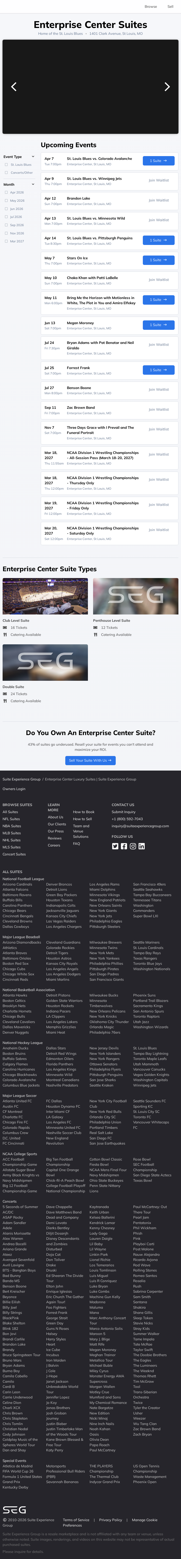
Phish (137, 1233)
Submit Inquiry (124, 812)
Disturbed (54, 1249)
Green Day (54, 1323)
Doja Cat (53, 1254)
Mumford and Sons (105, 1397)
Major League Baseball (21, 937)
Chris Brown (13, 1413)
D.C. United (11, 1138)
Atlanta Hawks (15, 995)
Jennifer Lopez (58, 1397)
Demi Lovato (56, 1222)
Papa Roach (100, 1444)
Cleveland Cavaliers (19, 1021)
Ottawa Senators (103, 1064)
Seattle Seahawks (147, 889)
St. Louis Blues (71, 33)
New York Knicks (103, 1016)
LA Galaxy (54, 1116)
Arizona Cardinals (17, 884)
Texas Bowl (142, 1180)
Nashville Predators (62, 1085)
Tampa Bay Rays (147, 953)
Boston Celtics (14, 1000)
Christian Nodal (15, 1429)
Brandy (8, 1349)
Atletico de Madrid (18, 1466)
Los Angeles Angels (62, 968)
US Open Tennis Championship (146, 1468)
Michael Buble (101, 1365)
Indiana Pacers (58, 1011)
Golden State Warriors (64, 1000)
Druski (51, 1270)
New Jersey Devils (104, 1048)
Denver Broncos (59, 884)
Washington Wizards (150, 1027)
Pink (136, 1238)
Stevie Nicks (143, 1323)
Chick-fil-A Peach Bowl (65, 1180)
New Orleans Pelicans (107, 1011)
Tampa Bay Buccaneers (152, 894)
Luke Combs (99, 1291)
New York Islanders (105, 1053)
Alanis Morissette (17, 1233)
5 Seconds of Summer (20, 1207)
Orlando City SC (103, 1116)
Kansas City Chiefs (61, 915)
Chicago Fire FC (15, 1122)
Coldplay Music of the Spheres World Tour (20, 1442)
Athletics (10, 947)
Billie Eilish (11, 1302)
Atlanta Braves (15, 953)
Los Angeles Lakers (62, 1021)
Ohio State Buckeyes (106, 1180)
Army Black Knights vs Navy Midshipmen (21, 1178)
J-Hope (52, 1376)
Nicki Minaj (99, 1418)
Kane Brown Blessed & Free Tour (64, 1442)
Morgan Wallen (102, 1386)
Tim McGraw (143, 1381)
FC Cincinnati (13, 1143)
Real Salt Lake (101, 1132)
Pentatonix (142, 1222)
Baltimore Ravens (17, 894)
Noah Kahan (100, 1429)
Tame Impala (143, 1339)
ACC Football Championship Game (20, 1162)
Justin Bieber (56, 1423)
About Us (55, 817)
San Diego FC (101, 1138)
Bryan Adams (14, 1365)
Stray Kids (141, 1328)
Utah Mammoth (146, 1064)
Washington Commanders (144, 908)
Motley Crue (99, 1392)
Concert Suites (14, 854)
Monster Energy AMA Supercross (107, 1379)
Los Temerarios (102, 1265)
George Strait (57, 1317)
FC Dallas (54, 1101)
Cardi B (9, 1386)
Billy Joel (10, 1307)
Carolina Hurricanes (19, 1069)
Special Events (14, 1460)
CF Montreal (12, 1111)
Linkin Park (99, 1254)
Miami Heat (55, 1032)
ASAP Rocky (13, 1217)
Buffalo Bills (12, 900)
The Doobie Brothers (150, 1355)
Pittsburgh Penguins (106, 1074)
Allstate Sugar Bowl (19, 1169)
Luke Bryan (99, 1286)
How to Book (84, 812)
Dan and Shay (14, 1450)
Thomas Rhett (144, 1376)
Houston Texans (59, 900)
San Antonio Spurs (148, 1011)
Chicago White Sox (18, 974)
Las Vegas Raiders (61, 921)
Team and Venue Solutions (81, 831)
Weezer (139, 1418)
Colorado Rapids (16, 1127)
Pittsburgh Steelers (105, 926)
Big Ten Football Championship (59, 1162)
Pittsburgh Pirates (104, 968)
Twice (138, 1402)
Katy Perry (54, 1450)
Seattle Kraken (101, 1085)
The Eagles (142, 1360)
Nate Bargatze (101, 1407)
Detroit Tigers (57, 953)
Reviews (55, 838)
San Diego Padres (104, 974)
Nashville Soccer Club (63, 1132)
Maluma (96, 1307)
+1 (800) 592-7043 (127, 819)
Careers (54, 845)
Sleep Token (143, 1317)
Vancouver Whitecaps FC (151, 1125)
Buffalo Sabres (15, 1058)
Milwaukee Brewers (106, 942)
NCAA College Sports (20, 1154)
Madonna (97, 1302)
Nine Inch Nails (102, 1423)
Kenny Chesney (102, 1228)
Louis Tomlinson (103, 1270)
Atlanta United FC (17, 1101)
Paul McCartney (102, 1450)
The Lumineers (145, 1365)
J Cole (50, 1370)
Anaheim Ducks (15, 1048)
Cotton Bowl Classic (106, 1159)
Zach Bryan (142, 1434)
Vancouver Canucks (149, 1069)
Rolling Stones (145, 1270)
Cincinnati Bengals (18, 915)
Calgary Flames (15, 1064)
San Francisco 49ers (149, 884)
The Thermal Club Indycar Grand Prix (105, 1479)
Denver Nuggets (16, 1032)
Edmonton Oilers (60, 1058)
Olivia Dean (99, 1439)
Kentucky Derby (15, 1487)
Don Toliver (55, 1259)
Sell (170, 6)
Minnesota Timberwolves (101, 1003)
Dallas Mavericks (16, 1027)
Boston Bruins (14, 1053)
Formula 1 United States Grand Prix (22, 1479)
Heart (50, 1344)
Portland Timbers (104, 1127)
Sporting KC (143, 1106)
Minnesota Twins (103, 947)
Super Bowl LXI (145, 915)
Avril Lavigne (13, 1265)
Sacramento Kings (148, 1006)
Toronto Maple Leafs (150, 1058)
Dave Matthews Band (64, 1212)
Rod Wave (141, 1265)
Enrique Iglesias (59, 1291)
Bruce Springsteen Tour (21, 1355)
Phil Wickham (144, 1228)
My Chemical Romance (108, 1402)
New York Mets (102, 953)
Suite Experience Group (22, 779)
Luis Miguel (99, 1275)
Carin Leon (11, 1392)
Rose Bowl (142, 1159)
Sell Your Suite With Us (90, 760)
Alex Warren (13, 1238)
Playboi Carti (143, 1243)
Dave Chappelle (59, 1207)
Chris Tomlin (13, 1423)
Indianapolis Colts (60, 905)
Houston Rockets (60, 1006)
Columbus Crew (15, 1132)
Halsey (51, 1333)
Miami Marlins (57, 979)
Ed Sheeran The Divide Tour (64, 1278)
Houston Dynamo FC (63, 1106)
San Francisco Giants (107, 979)
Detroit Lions (56, 889)
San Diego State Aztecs (152, 1175)
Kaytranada (99, 1207)
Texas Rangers (145, 958)
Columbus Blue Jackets (21, 1085)
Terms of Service (76, 1520)
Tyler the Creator (146, 1407)
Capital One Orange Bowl (62, 1172)
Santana (140, 1302)
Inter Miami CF (58, 1111)
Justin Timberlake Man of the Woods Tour (64, 1432)
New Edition (100, 1413)
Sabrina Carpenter (148, 1291)
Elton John (54, 1286)
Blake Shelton (14, 1323)
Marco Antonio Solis (106, 1328)
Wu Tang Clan (145, 1423)
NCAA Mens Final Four (108, 1169)
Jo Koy (51, 1402)
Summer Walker (146, 1333)
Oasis (94, 1434)
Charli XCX (11, 1407)
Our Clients (57, 824)
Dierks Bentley (58, 1228)
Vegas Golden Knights (151, 1074)
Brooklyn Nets (14, 1006)
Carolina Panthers (17, 905)
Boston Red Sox (16, 963)
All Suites (10, 812)
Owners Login (14, 789)
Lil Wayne (98, 1249)
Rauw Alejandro (146, 1254)
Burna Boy (11, 1370)
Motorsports (56, 1466)
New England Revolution (57, 1141)
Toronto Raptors (146, 1016)
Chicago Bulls (14, 1016)
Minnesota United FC (63, 1127)
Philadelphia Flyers (105, 1069)
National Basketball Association (29, 990)
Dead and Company (62, 1217)
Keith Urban (99, 1212)
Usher (138, 1413)
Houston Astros (58, 958)
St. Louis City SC (146, 1111)
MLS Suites (12, 847)
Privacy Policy (111, 1520)
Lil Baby (96, 1243)
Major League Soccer (20, 1095)
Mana (94, 1312)
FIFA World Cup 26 (18, 1471)
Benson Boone (14, 1286)
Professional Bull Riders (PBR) (65, 1474)
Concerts (9, 1201)
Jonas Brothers (58, 1407)
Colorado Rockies (60, 947)
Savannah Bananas (62, 1482)
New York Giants (103, 910)
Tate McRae (142, 1344)
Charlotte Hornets (17, 1011)
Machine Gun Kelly (105, 1296)
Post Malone (143, 1249)
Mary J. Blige (100, 1339)
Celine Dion (12, 1402)
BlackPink (11, 1317)
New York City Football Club (108, 1104)
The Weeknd (143, 1370)
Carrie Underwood (18, 1397)
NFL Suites (11, 819)
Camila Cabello (15, 1376)
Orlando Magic (102, 1027)
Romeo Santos (145, 1275)
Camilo (8, 1381)
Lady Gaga (98, 1233)
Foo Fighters (56, 1307)
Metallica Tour (101, 1360)
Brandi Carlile (14, 1339)
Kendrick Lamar (102, 1222)
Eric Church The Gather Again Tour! (65, 1299)
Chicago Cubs (14, 968)
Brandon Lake (14, 1344)
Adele (7, 1228)
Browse (151, 6)
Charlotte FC (13, 1116)
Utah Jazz (141, 1021)
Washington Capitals (150, 1080)
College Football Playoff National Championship (65, 1188)
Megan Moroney (103, 1349)
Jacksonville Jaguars (62, 910)
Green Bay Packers (61, 894)
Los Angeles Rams (104, 884)
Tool (136, 1386)
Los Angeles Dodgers (63, 974)
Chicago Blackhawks (20, 1074)
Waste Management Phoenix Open (149, 1479)
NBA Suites (12, 826)
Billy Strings (12, 1312)
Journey (52, 1418)
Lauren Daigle (101, 1238)
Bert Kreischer (14, 1291)
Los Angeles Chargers (64, 926)
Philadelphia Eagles (106, 921)
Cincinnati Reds (15, 979)
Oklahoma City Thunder (109, 1021)
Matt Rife (97, 1344)
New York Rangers (104, 1058)
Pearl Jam (141, 1217)
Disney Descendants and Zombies (62, 1241)
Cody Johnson (14, 1434)
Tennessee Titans (147, 900)
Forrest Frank (56, 1312)
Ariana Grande (15, 1249)
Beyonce (9, 1296)
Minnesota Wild (59, 1074)
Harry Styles (56, 1339)
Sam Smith (142, 1296)
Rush (137, 1286)
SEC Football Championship (145, 1167)
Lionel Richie (100, 1259)
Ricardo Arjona (145, 1259)
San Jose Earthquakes (107, 1143)
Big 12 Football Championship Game (20, 1188)
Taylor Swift (143, 1349)
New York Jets (101, 915)
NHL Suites (12, 840)
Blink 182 (10, 1328)
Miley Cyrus (99, 1370)
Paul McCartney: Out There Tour (150, 1209)
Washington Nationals (151, 968)
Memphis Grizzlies (61, 1027)
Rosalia (139, 1281)
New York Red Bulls (105, 1111)
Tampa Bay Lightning (150, 1053)
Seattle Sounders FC (149, 1101)
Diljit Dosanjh (57, 1233)
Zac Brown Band (146, 1429)
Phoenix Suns (144, 995)
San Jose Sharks (103, 1080)
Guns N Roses (57, 1328)
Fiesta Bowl (99, 1164)
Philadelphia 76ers (105, 1032)
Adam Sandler (14, 1222)
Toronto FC (142, 1116)
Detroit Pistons (58, 995)
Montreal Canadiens (62, 1080)
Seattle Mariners (146, 942)
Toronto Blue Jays (147, 963)
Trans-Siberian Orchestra (145, 1394)
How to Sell (82, 819)
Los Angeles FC (58, 1122)
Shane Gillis (142, 1312)
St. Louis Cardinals (148, 947)
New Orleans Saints (106, 905)
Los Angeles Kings (61, 1069)
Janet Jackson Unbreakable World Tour (62, 1386)
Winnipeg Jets (144, 1085)
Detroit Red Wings (61, 1053)
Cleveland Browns (17, 921)
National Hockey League (23, 1042)
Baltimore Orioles (17, 958)
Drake (51, 1265)
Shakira (139, 1307)
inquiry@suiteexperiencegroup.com (140, 826)
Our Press (56, 831)
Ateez (7, 1254)
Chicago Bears (14, 910)
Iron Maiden (56, 1360)
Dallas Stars (56, 1048)
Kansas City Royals (62, 963)
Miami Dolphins (102, 889)
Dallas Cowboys (16, 926)
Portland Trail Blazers (150, 1000)
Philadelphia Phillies (106, 963)
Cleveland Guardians (63, 942)
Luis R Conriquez (103, 1281)
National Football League (23, 879)
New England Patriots (107, 900)
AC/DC (8, 1212)
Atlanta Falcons (15, 889)
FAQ (76, 843)
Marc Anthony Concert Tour (108, 1320)
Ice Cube (53, 1349)
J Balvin (52, 1365)
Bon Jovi (9, 1333)
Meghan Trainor (102, 1355)
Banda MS (11, 1281)
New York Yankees (104, 958)
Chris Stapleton (15, 1418)
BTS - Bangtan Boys (19, 1270)
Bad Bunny (12, 1275)
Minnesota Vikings (105, 894)
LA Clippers (55, 1016)
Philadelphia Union (105, 1122)
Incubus (52, 1355)
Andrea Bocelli (14, 1243)
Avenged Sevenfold (18, 1259)
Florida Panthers (59, 1064)
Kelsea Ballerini (102, 1217)
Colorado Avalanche (19, 1080)
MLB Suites (12, 833)
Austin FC (10, 1106)
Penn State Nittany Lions (105, 1188)
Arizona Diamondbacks (22, 942)
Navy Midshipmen (104, 1175)
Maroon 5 (97, 1333)
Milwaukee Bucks (104, 995)
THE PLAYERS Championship (101, 1468)
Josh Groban (56, 1413)
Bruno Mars (12, 1360)
